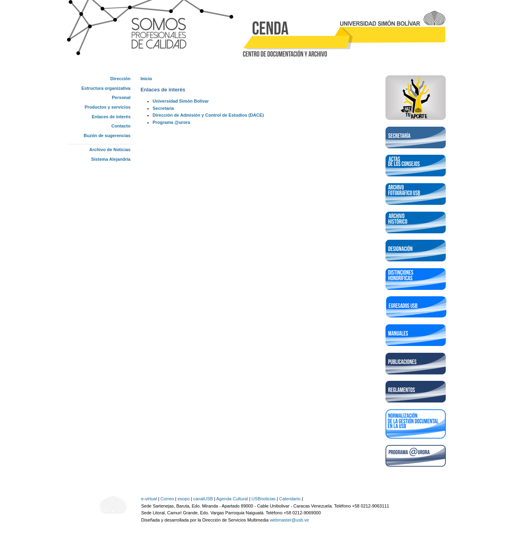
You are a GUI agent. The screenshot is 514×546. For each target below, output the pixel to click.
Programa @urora (171, 122)
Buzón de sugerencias (107, 135)
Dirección (120, 78)
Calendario (289, 498)
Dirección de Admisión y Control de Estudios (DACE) (208, 115)
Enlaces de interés (111, 116)
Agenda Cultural (232, 498)
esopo (183, 498)
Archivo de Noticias (110, 149)
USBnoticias (263, 498)
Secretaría (163, 108)
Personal (121, 97)
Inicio (146, 78)
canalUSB (203, 498)
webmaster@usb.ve (289, 520)
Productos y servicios (108, 107)
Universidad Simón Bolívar (181, 101)
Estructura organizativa (106, 88)
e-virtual (149, 498)
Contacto (121, 125)
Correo (167, 498)
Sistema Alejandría (111, 159)
